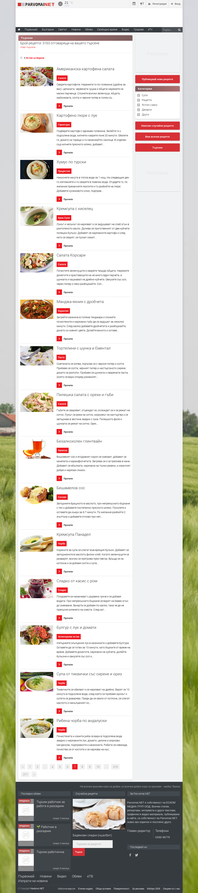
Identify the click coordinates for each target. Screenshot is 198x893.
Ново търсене (27, 47)
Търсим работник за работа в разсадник (51, 804)
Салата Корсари (71, 255)
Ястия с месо (149, 105)
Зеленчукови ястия (68, 636)
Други (145, 114)
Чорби (61, 543)
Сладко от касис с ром (77, 581)
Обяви (77, 876)
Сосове (62, 497)
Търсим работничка (50, 852)
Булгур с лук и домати (76, 627)
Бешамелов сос (71, 488)
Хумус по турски (71, 162)
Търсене (157, 147)
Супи (145, 95)
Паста (61, 357)
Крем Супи (64, 218)
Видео (61, 876)
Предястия (64, 171)
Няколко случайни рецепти (157, 125)
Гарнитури (64, 124)
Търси (78, 852)
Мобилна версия (66, 888)
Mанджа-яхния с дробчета (80, 302)
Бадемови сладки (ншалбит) (92, 835)
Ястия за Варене (35, 57)
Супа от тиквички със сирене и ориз (89, 674)
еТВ (90, 876)
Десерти (147, 109)
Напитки (62, 450)
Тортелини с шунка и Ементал (84, 348)
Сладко (62, 590)
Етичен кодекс (85, 888)
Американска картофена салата (85, 69)
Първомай (26, 876)
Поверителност (121, 888)
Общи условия (103, 888)
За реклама (138, 888)
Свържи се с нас (171, 888)
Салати (62, 78)
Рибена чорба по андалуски (82, 721)
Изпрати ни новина (33, 881)
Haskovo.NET (37, 888)
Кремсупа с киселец (75, 209)
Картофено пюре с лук (77, 115)
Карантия (63, 311)
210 (115, 766)
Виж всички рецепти (157, 136)
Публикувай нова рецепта (157, 79)
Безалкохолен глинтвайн (79, 441)
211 (25, 774)
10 (97, 766)
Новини (76, 29)
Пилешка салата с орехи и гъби (85, 395)
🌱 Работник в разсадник (47, 829)
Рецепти (147, 100)
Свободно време (107, 29)
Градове (139, 29)
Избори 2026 (153, 888)
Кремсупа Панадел (74, 534)
